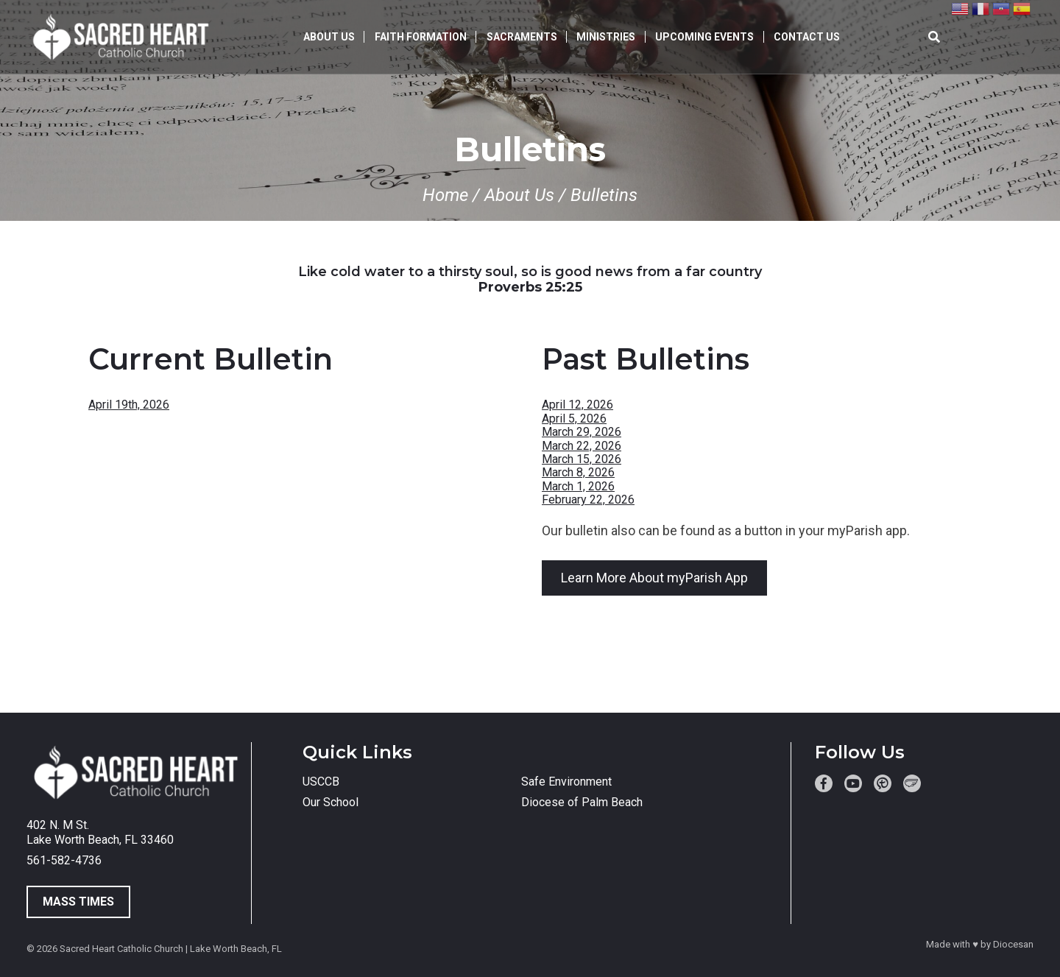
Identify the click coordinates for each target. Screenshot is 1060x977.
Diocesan (1013, 944)
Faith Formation (421, 37)
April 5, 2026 (574, 419)
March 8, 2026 (578, 472)
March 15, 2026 (581, 459)
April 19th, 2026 (128, 405)
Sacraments (522, 37)
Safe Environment (566, 782)
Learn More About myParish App (654, 577)
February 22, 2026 (588, 500)
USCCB (321, 782)
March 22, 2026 (581, 446)
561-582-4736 (64, 860)
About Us (329, 37)
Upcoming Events (704, 37)
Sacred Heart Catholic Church (121, 948)
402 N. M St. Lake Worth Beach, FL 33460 (100, 832)
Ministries (605, 37)
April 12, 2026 (577, 405)
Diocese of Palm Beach (582, 802)
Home (445, 195)
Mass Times (78, 902)
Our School (330, 802)
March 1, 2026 (578, 486)
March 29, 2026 (581, 432)
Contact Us (807, 37)
